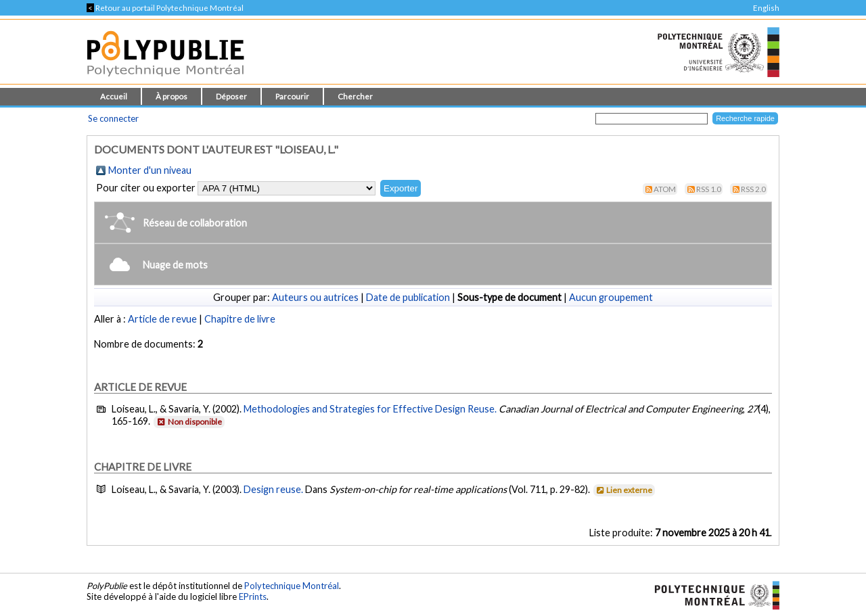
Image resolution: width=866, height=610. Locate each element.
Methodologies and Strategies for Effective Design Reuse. (370, 409)
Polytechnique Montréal (291, 585)
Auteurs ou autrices (315, 297)
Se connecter (113, 118)
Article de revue (162, 319)
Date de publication (408, 297)
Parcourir (292, 96)
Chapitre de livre (239, 319)
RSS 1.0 (708, 189)
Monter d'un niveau (149, 170)
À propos (171, 96)
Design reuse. (274, 489)
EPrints (253, 596)
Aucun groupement (611, 297)
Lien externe (623, 490)
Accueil (113, 96)
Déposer (231, 96)
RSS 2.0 (753, 189)
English (766, 7)
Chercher (355, 96)
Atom (665, 189)
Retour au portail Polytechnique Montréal (165, 7)
